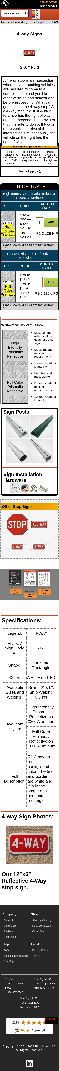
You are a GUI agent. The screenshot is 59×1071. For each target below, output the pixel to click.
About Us (9, 920)
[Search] (15, 13)
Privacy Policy (40, 950)
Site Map (9, 961)
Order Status (39, 931)
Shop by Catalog (41, 920)
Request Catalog (41, 926)
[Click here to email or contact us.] (48, 5)
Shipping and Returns (16, 956)
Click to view (16, 592)
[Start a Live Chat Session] (51, 1020)
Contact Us (10, 926)
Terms (35, 956)
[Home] (5, 5)
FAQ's (7, 950)
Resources (10, 937)
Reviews (8, 931)
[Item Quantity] (39, 222)
